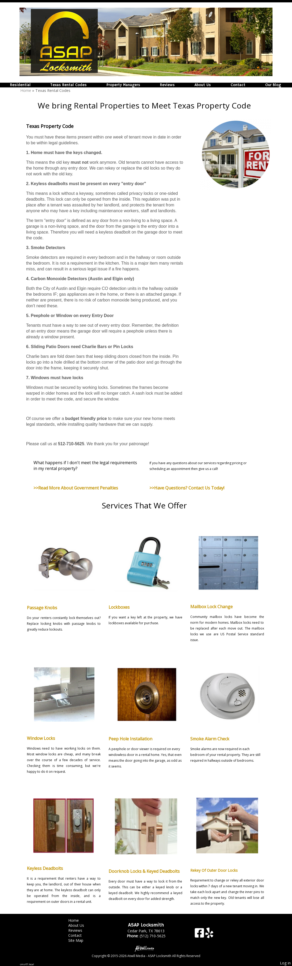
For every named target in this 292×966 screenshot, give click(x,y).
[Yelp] (209, 934)
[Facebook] (200, 934)
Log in (285, 962)
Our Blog (273, 85)
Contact (238, 85)
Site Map (79, 940)
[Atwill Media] (146, 948)
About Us (202, 85)
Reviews (167, 85)
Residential (20, 85)
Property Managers (123, 85)
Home (25, 90)
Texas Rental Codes (68, 85)
